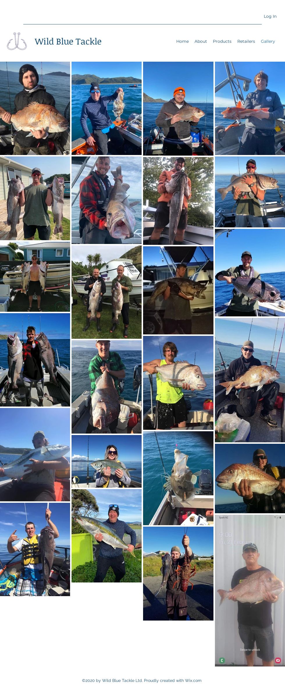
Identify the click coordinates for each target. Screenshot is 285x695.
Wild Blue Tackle (68, 41)
